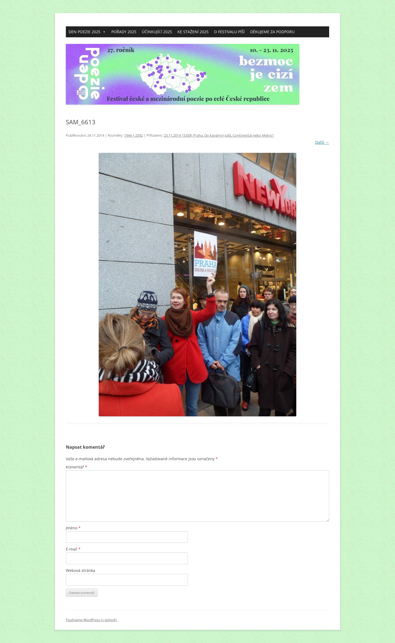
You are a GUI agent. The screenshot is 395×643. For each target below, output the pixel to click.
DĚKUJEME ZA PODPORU (272, 31)
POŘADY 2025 (123, 31)
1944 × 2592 (133, 135)
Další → (322, 142)
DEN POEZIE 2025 (87, 31)
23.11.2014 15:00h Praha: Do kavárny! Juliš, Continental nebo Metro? (219, 135)
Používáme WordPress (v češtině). (91, 619)
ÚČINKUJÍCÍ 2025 (157, 31)
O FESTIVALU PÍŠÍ (229, 31)
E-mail (73, 549)
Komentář (76, 467)
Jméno (73, 527)
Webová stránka (80, 570)
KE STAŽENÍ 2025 (192, 31)
